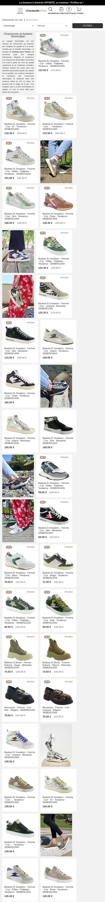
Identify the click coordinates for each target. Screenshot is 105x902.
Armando (59, 864)
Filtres (87, 25)
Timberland (60, 875)
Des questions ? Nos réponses (24, 884)
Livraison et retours (22, 876)
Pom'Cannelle (62, 871)
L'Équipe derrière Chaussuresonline (43, 866)
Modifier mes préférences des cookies (52, 899)
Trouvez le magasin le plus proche (61, 881)
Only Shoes (61, 867)
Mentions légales (40, 881)
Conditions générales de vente (23, 869)
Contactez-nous (22, 861)
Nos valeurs (41, 876)
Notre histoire (42, 872)
